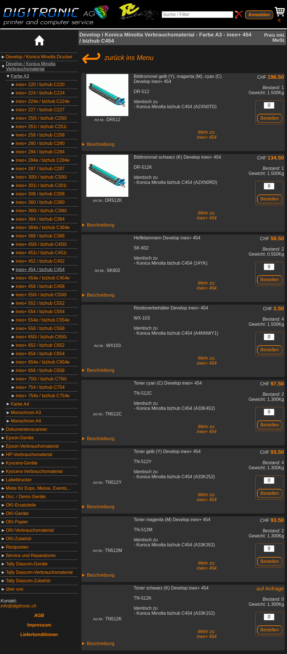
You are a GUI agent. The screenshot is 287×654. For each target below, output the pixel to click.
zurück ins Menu (116, 58)
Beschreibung (100, 144)
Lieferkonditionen (39, 634)
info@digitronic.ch (18, 606)
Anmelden (259, 14)
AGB (39, 615)
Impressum (39, 625)
